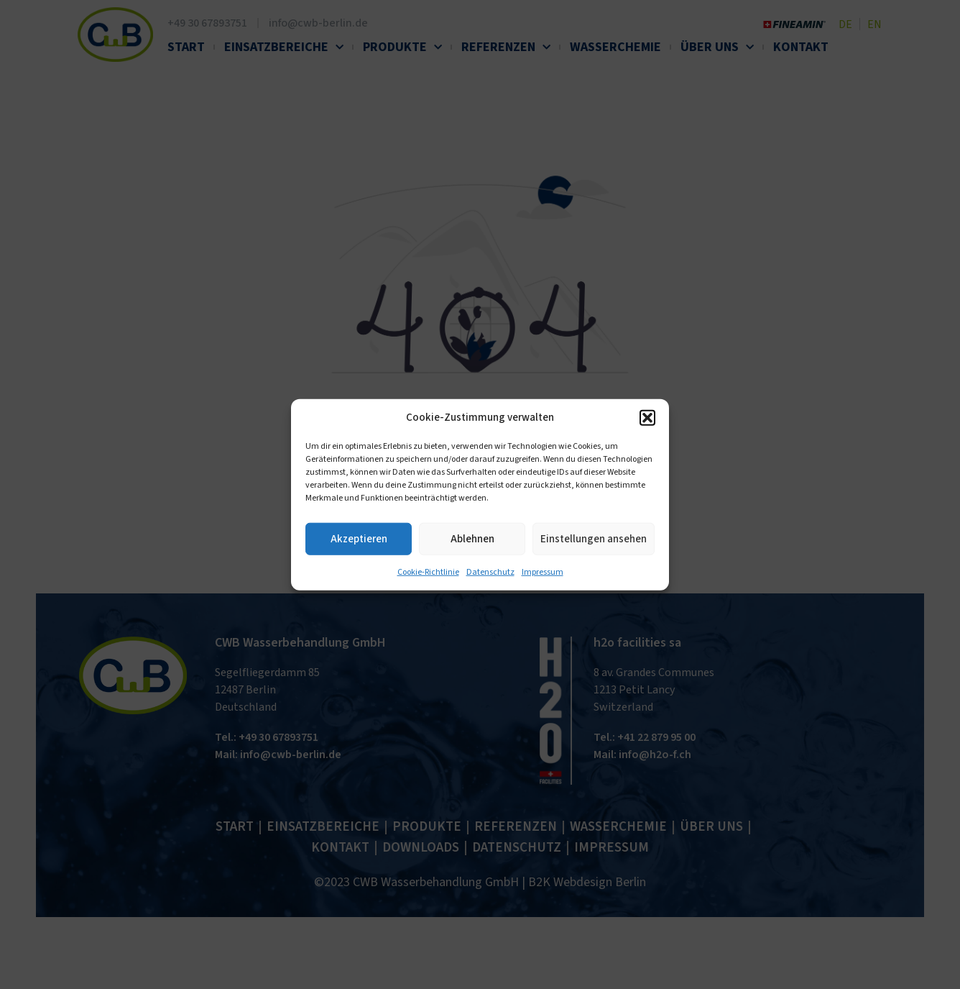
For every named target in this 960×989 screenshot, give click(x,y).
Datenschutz (490, 572)
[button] (647, 418)
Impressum (542, 572)
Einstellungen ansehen (593, 538)
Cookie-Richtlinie (428, 572)
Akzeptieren (359, 538)
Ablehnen (472, 538)
